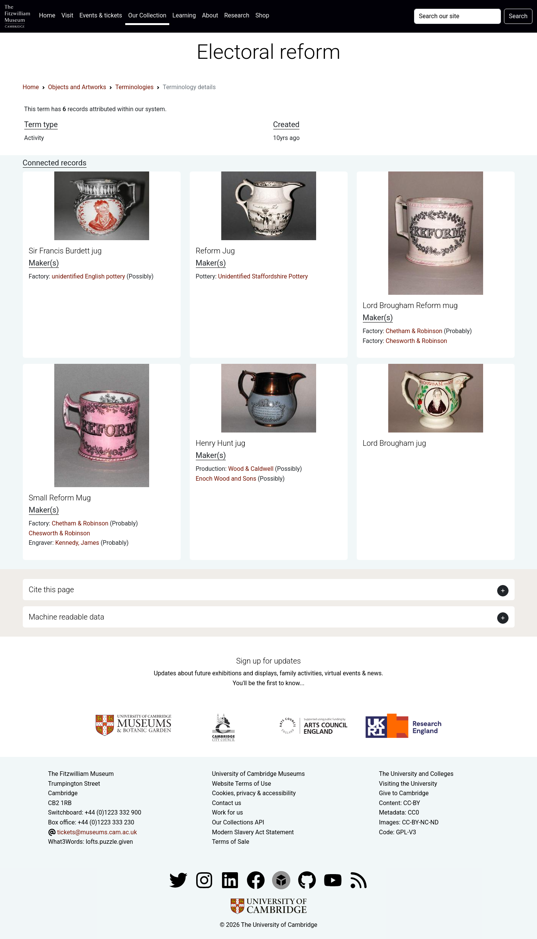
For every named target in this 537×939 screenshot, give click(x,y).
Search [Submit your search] (518, 16)
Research (236, 15)
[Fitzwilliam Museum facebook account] (231, 879)
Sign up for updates (268, 660)
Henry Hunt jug (221, 443)
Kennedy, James (78, 542)
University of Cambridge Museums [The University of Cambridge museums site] (258, 773)
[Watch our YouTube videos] (333, 879)
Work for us (227, 812)
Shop (262, 15)
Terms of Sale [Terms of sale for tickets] (230, 841)
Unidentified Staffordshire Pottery (263, 276)
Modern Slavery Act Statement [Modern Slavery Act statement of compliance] (253, 832)
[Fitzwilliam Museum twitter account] (179, 879)
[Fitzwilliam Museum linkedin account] (256, 879)
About (210, 15)
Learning (184, 15)
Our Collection (147, 15)
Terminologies (134, 87)
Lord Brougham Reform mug (410, 305)
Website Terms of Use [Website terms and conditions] (241, 783)
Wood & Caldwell (251, 468)
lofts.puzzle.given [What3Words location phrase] (109, 841)
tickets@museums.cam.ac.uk (97, 832)
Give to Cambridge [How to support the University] (404, 793)
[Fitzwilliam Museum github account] (308, 879)
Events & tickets (100, 15)
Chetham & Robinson (415, 331)
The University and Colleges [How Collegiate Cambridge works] (416, 773)
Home (48, 14)
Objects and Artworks (77, 87)
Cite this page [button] (51, 589)
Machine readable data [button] (66, 616)
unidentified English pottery (89, 276)
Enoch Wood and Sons (227, 478)
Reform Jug (215, 250)
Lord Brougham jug (394, 443)
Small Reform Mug (60, 497)
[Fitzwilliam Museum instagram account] (205, 879)
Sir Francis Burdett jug (65, 250)
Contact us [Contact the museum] (226, 803)
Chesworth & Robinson (416, 340)
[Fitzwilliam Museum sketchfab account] (282, 879)
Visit (67, 15)
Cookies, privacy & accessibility (254, 793)
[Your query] (457, 16)
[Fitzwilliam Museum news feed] (358, 879)
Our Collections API (238, 822)
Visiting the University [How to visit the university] (408, 783)
